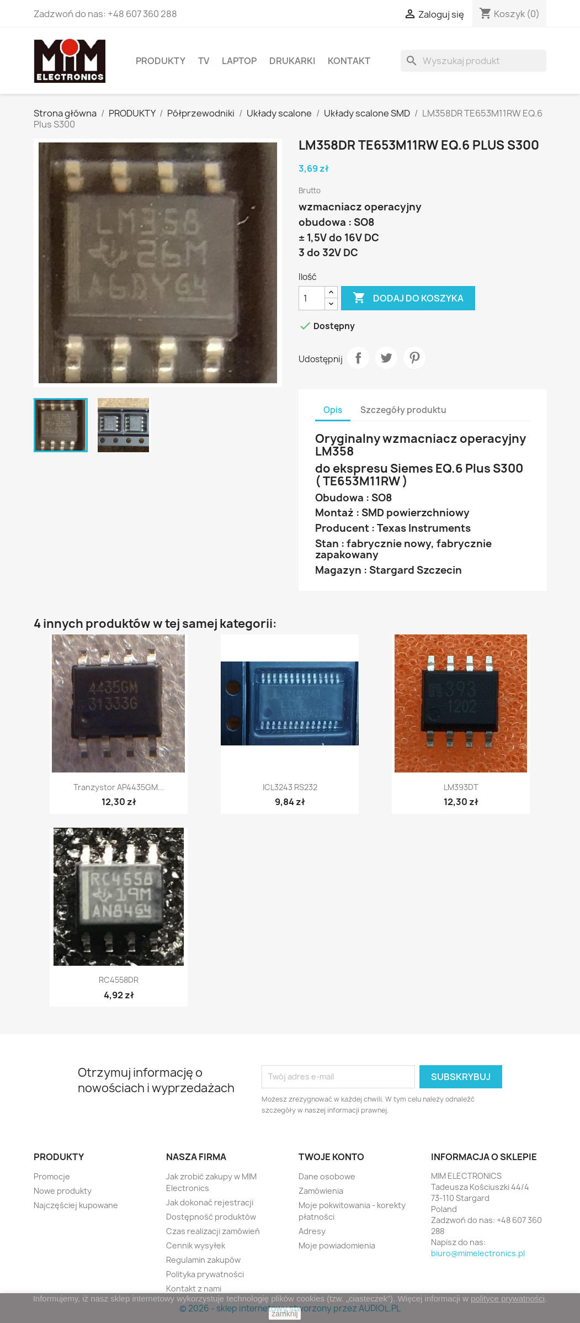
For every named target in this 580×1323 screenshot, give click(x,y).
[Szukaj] (473, 61)
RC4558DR (119, 980)
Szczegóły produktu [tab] (403, 410)
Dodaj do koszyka (408, 298)
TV (203, 61)
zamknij (284, 1313)
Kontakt (349, 61)
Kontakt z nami (193, 1288)
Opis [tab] (332, 410)
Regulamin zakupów (203, 1260)
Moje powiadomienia (337, 1245)
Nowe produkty (63, 1191)
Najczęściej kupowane (76, 1205)
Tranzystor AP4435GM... (118, 787)
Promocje (52, 1176)
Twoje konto (331, 1157)
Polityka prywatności (205, 1274)
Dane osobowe (327, 1176)
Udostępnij (358, 358)
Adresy (312, 1231)
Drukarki (292, 61)
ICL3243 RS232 (290, 787)
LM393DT (461, 787)
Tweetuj (386, 358)
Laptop (239, 61)
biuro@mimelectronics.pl (478, 1253)
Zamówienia (321, 1191)
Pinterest (414, 358)
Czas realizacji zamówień (213, 1231)
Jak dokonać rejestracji (209, 1202)
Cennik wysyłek (195, 1245)
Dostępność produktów (211, 1216)
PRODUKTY (160, 61)
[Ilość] (312, 298)
